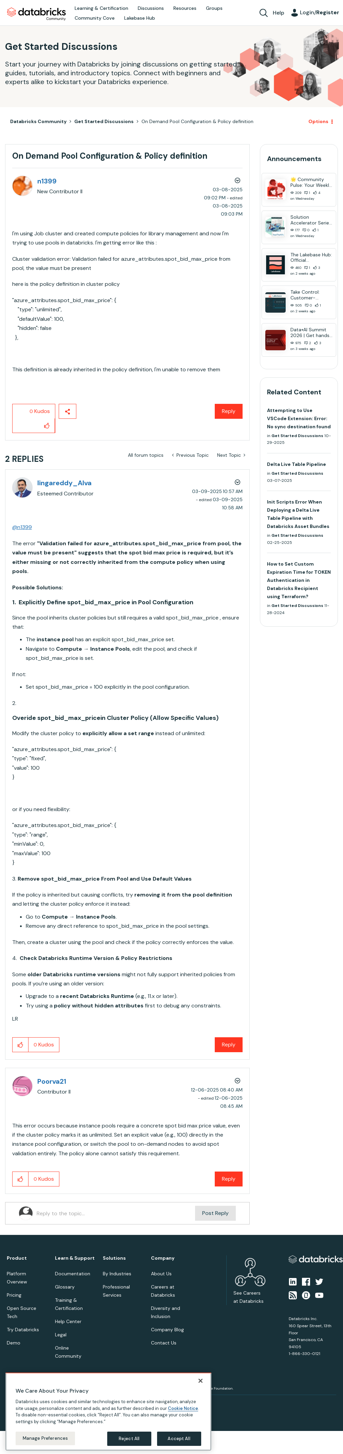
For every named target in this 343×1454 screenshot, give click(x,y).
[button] (47, 425)
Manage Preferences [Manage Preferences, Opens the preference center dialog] (45, 1438)
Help (278, 12)
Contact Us (163, 1343)
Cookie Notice (183, 1408)
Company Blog (167, 1330)
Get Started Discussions (104, 121)
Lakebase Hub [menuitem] (139, 18)
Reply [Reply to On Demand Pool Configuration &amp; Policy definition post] (228, 411)
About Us (161, 1274)
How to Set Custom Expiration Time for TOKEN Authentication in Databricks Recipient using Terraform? (299, 580)
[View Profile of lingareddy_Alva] (64, 482)
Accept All (179, 1438)
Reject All (129, 1438)
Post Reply (215, 1213)
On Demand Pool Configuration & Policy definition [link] (197, 121)
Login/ (319, 12)
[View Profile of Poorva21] (51, 1081)
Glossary (65, 1287)
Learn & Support (75, 1258)
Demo (13, 1343)
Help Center (68, 1321)
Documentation (72, 1274)
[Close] (200, 1380)
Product (17, 1258)
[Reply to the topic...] (116, 1213)
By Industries (117, 1274)
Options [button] (318, 121)
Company (162, 1258)
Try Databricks (23, 1330)
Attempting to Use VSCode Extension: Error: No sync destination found (299, 418)
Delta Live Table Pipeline (296, 464)
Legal (60, 1335)
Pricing (14, 1295)
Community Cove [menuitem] (95, 18)
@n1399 (22, 527)
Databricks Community (36, 14)
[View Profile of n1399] (47, 181)
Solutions (114, 1258)
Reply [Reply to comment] (228, 1044)
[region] (108, 1412)
